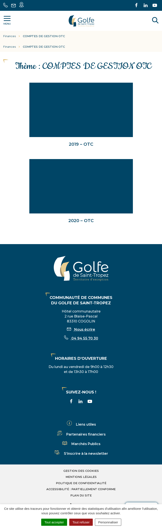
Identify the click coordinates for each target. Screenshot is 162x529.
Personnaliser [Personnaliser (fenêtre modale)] (108, 522)
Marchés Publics (81, 444)
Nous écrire (81, 329)
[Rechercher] (155, 21)
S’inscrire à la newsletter (81, 454)
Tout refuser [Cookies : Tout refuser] (81, 522)
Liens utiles (81, 424)
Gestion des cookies (81, 470)
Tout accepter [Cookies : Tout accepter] (54, 522)
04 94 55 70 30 (81, 338)
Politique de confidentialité (81, 483)
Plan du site (81, 495)
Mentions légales (81, 476)
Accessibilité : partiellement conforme (81, 489)
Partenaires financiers (81, 434)
